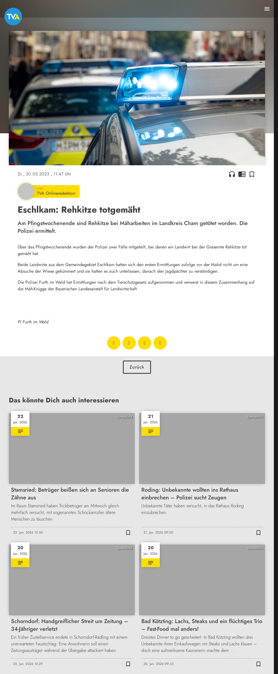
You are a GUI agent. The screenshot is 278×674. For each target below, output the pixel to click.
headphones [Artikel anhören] (232, 174)
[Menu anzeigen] (267, 8)
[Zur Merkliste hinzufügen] (251, 174)
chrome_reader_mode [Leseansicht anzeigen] (242, 174)
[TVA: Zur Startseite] (13, 16)
